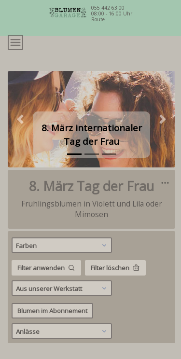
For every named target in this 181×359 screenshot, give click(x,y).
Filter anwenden (46, 267)
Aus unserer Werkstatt (62, 288)
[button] (20, 119)
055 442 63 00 (108, 7)
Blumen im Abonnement (52, 310)
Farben (62, 245)
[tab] (74, 154)
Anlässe (62, 331)
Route (98, 19)
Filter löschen (115, 267)
